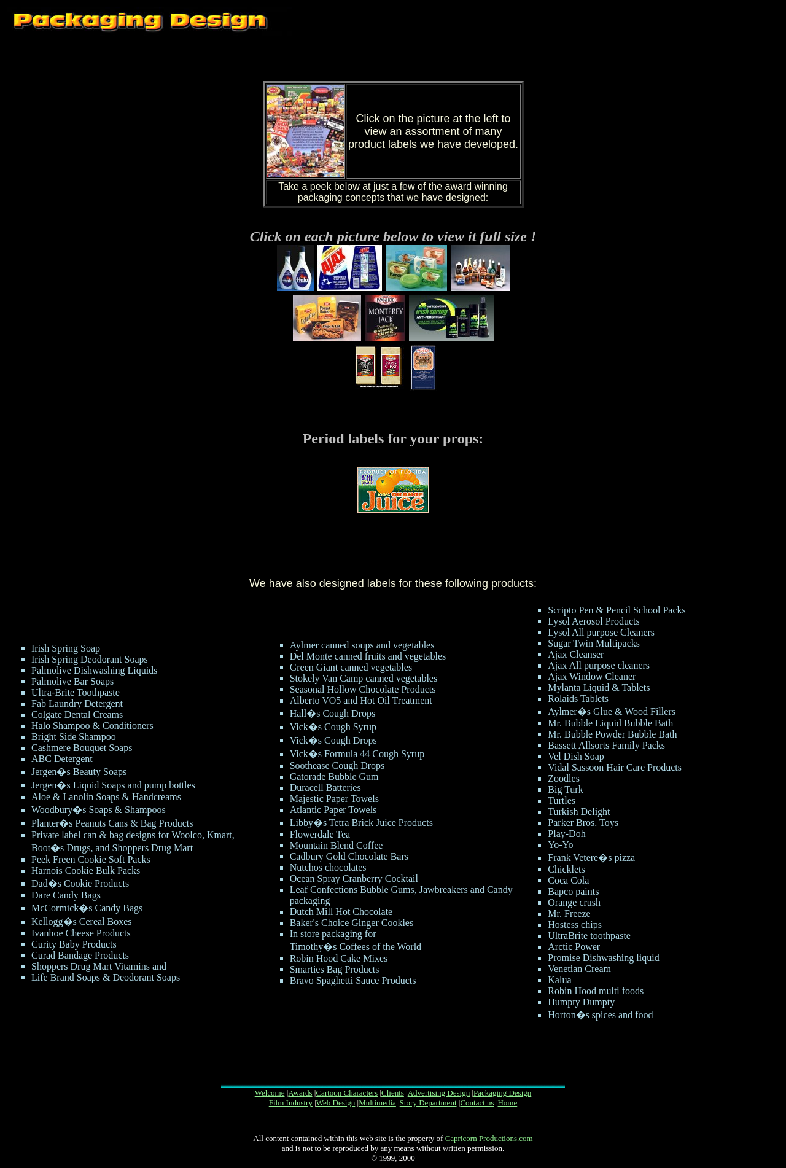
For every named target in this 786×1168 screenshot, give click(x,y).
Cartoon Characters (347, 1092)
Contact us (477, 1102)
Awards (300, 1092)
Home (507, 1102)
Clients (392, 1092)
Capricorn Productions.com (489, 1138)
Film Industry (291, 1102)
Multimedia (377, 1102)
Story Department (428, 1102)
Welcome (270, 1092)
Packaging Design (502, 1092)
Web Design (336, 1102)
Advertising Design (439, 1092)
